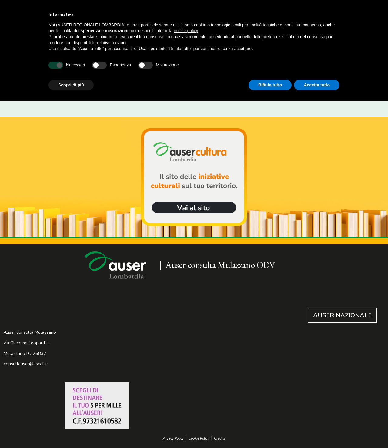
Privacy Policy (173, 438)
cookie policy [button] (186, 30)
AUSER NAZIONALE (342, 315)
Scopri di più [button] (71, 85)
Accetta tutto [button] (317, 85)
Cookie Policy (199, 438)
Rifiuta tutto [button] (270, 85)
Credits (220, 438)
